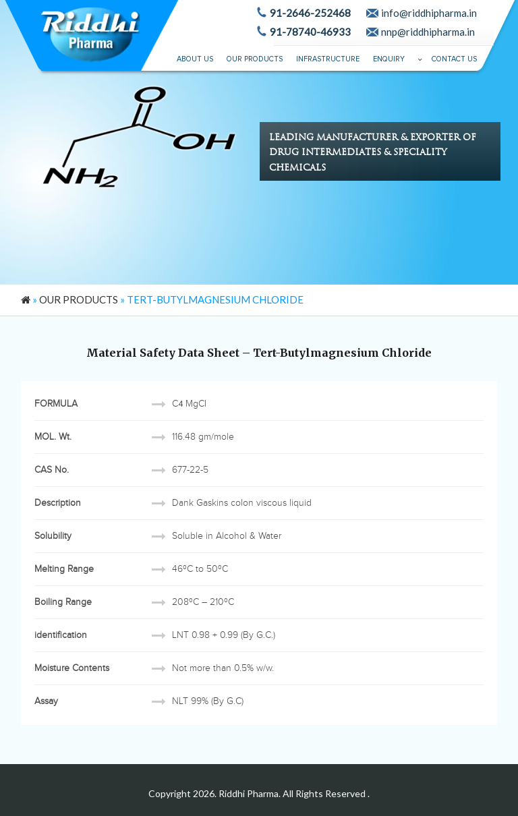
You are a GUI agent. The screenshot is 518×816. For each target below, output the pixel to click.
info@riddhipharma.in (429, 13)
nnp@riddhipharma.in (428, 32)
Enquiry (389, 59)
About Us (195, 59)
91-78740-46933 (310, 32)
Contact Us (454, 59)
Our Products (255, 59)
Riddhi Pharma (249, 793)
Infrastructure (327, 59)
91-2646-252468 (310, 13)
